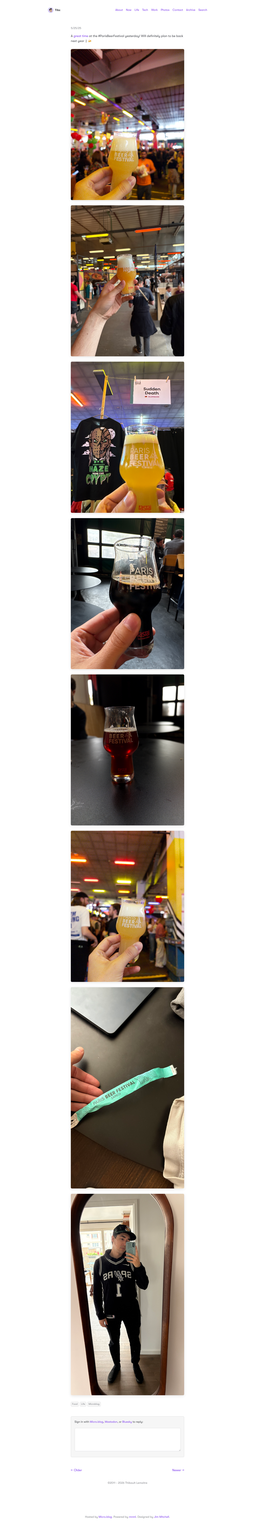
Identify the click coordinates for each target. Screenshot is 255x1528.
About (119, 10)
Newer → (178, 1470)
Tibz (54, 10)
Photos (165, 10)
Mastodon (111, 1421)
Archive (190, 10)
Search (202, 10)
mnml (132, 1516)
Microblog (94, 1404)
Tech (145, 10)
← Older (76, 1470)
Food (75, 1404)
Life (137, 10)
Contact (177, 10)
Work (154, 10)
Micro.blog (96, 1421)
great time (80, 36)
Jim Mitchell (161, 1516)
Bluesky (127, 1421)
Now (128, 10)
